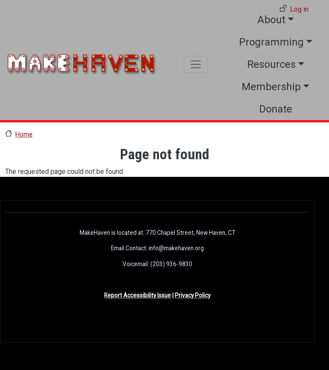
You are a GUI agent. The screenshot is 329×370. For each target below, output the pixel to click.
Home (24, 134)
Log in (299, 9)
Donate (275, 109)
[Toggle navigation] (196, 64)
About (271, 20)
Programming (271, 42)
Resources (271, 64)
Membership (271, 87)
